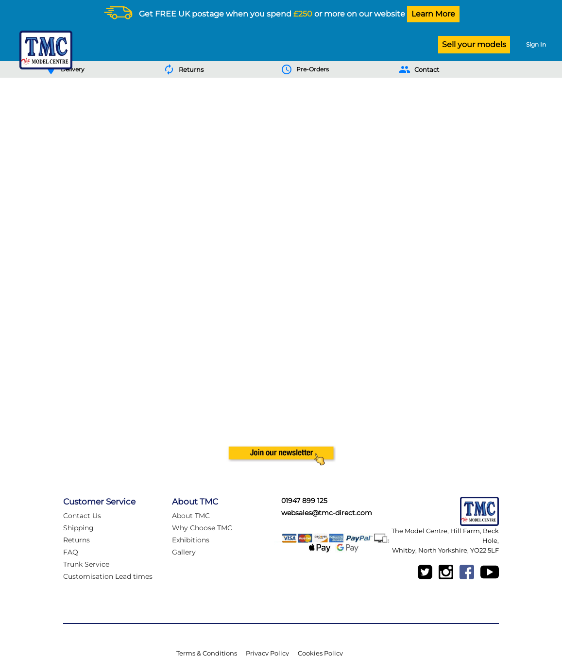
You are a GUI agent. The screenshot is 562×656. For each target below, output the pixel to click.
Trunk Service (86, 564)
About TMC (191, 515)
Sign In (536, 44)
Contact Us (82, 515)
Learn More (433, 13)
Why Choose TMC (202, 527)
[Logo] (43, 50)
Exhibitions (190, 540)
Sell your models (474, 44)
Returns (76, 540)
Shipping (78, 527)
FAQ (70, 552)
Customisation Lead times (108, 576)
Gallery (184, 552)
